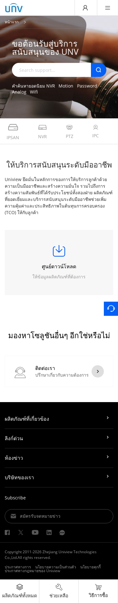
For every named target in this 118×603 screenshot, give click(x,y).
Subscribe (15, 498)
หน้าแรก (12, 22)
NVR (50, 85)
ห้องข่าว (14, 457)
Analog (19, 92)
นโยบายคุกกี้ (90, 567)
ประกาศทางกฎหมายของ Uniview (32, 570)
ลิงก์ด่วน (14, 438)
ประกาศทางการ (18, 567)
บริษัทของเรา (19, 477)
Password (87, 85)
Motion (66, 85)
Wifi (34, 92)
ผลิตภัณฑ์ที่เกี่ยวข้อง (27, 418)
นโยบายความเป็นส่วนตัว (55, 567)
